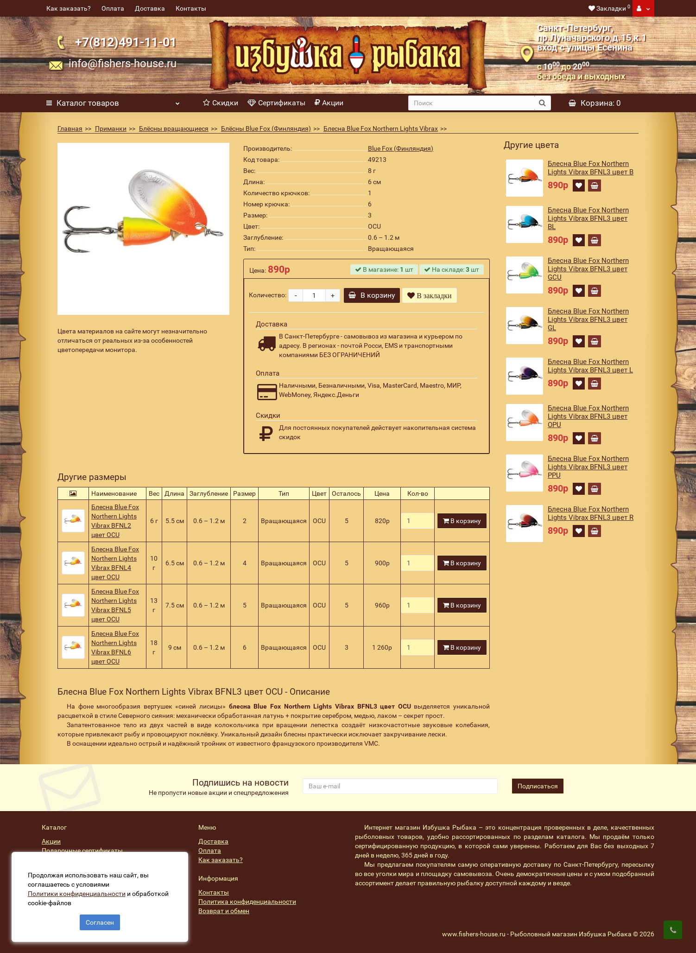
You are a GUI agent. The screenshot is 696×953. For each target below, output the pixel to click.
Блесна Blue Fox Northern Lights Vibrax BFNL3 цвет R (590, 513)
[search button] (542, 103)
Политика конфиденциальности (247, 901)
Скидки (220, 102)
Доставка (150, 8)
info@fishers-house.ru (123, 63)
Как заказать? (68, 8)
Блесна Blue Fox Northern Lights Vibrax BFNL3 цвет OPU (588, 416)
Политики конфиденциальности (79, 891)
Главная (69, 128)
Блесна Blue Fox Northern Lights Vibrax (380, 128)
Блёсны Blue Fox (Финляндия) (266, 128)
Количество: (267, 295)
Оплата (112, 8)
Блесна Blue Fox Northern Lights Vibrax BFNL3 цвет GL (588, 319)
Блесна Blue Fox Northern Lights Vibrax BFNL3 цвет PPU (588, 467)
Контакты (191, 8)
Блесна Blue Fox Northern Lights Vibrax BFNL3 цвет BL (588, 218)
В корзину (374, 295)
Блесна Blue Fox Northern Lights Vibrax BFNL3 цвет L (590, 366)
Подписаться (538, 786)
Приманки (111, 128)
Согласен (100, 919)
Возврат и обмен (223, 911)
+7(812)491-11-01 (126, 42)
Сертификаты (276, 102)
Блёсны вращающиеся (174, 128)
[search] (471, 103)
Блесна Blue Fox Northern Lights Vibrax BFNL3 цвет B (590, 168)
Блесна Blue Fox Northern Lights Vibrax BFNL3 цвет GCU (588, 268)
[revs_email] (400, 786)
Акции (329, 102)
